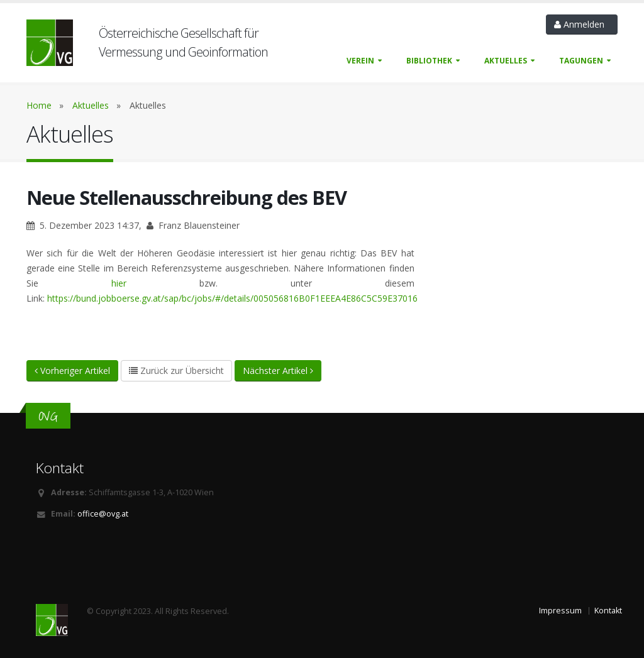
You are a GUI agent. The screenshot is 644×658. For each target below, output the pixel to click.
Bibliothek (429, 60)
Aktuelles (505, 60)
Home (39, 105)
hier (118, 283)
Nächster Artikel (278, 370)
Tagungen (581, 60)
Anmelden (581, 24)
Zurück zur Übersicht (176, 370)
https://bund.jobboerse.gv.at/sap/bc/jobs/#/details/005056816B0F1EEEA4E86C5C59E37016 (232, 298)
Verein (360, 60)
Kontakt (608, 610)
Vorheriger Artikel (72, 370)
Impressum (560, 610)
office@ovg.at (102, 513)
